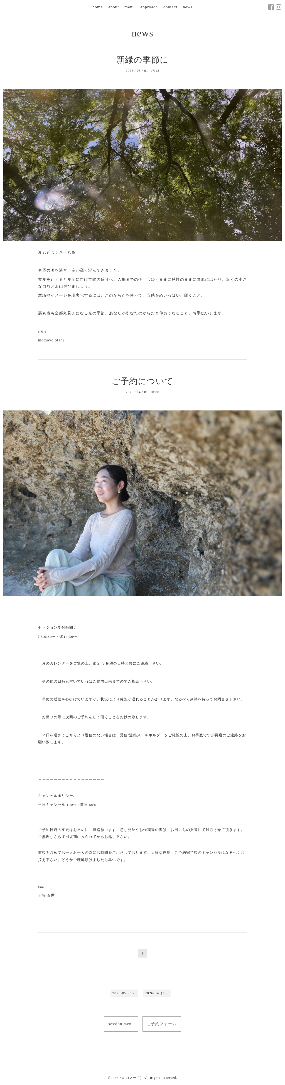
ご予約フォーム (162, 1024)
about (113, 7)
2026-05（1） (124, 993)
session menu (121, 1024)
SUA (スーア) (131, 1078)
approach (149, 7)
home (97, 7)
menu (129, 7)
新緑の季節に (142, 59)
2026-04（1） (157, 993)
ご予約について (142, 381)
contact (170, 7)
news (188, 7)
